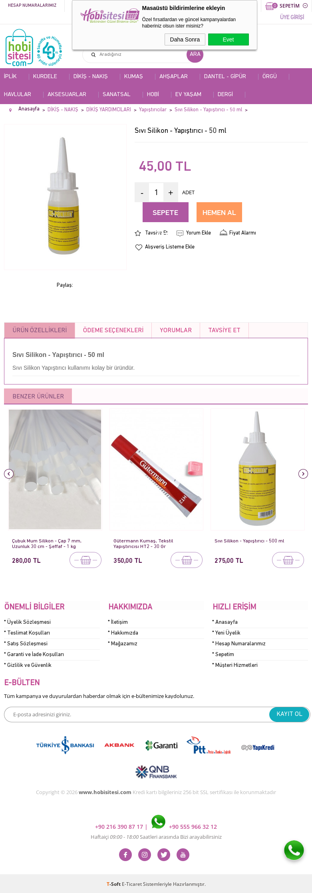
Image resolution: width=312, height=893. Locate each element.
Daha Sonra (185, 39)
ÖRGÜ (269, 77)
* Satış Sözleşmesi (26, 644)
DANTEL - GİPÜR (225, 77)
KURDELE (45, 77)
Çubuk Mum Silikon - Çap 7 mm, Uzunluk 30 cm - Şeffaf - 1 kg (47, 543)
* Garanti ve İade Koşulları (34, 654)
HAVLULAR (17, 95)
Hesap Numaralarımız (32, 6)
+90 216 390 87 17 (120, 825)
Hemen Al (219, 213)
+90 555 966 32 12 (184, 825)
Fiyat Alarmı (242, 233)
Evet (228, 39)
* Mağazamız (122, 644)
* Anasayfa (225, 622)
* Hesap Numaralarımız (239, 644)
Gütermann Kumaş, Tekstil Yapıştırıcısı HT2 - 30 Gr (143, 543)
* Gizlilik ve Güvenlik (28, 665)
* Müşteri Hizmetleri (235, 665)
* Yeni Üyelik (226, 633)
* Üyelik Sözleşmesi (27, 622)
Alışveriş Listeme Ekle (170, 247)
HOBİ (153, 95)
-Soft (114, 882)
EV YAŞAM (188, 95)
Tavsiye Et (156, 233)
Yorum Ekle (198, 233)
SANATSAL (117, 95)
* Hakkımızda (123, 633)
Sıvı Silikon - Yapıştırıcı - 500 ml (250, 541)
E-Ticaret (132, 882)
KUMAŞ (133, 77)
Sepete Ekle (165, 215)
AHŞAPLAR (173, 77)
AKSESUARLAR (67, 95)
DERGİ (225, 95)
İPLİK (10, 77)
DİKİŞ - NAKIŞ (91, 77)
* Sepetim (223, 654)
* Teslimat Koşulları (27, 633)
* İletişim (118, 622)
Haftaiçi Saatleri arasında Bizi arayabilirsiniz (156, 835)
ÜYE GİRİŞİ (292, 18)
